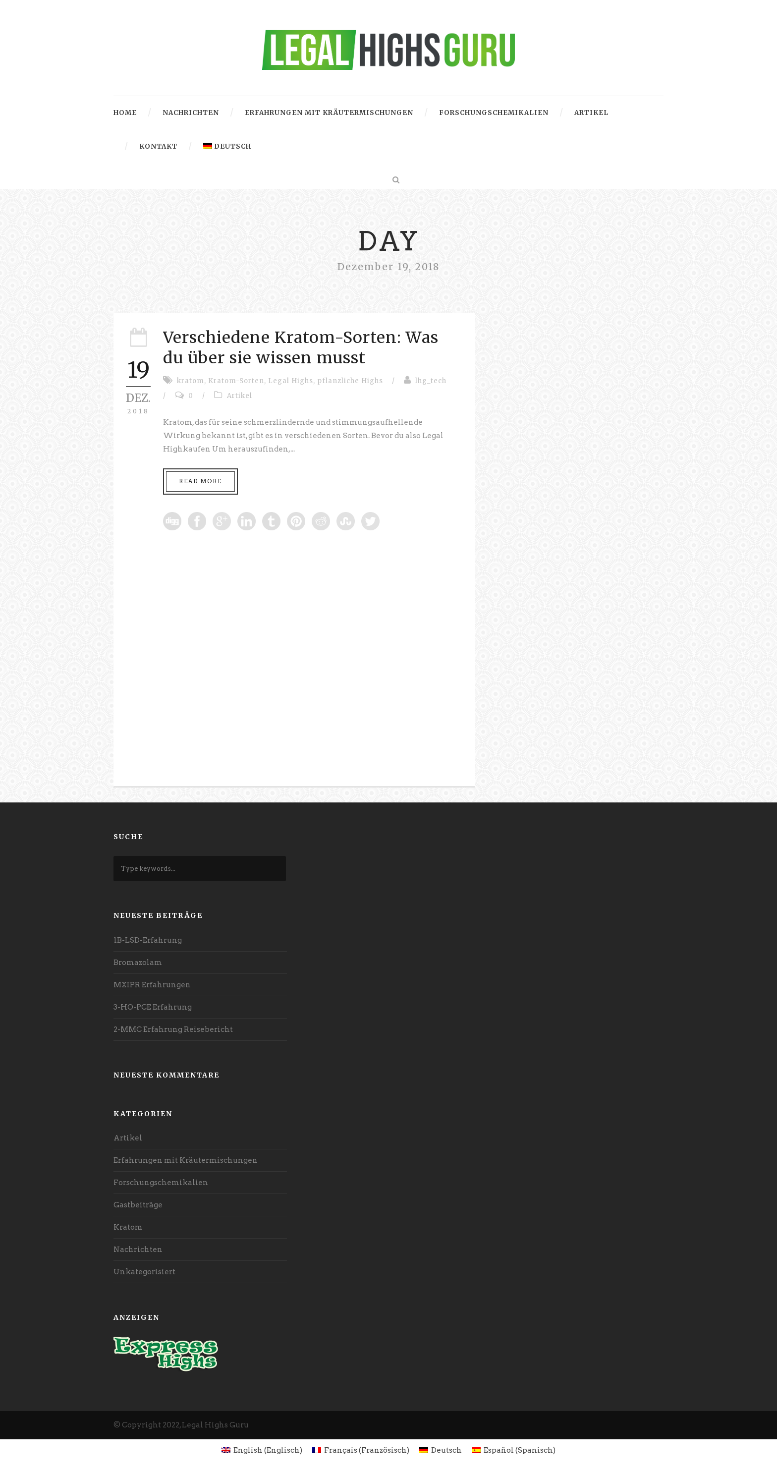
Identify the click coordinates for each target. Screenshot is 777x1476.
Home (125, 113)
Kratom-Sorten (236, 381)
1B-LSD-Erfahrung (147, 940)
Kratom (128, 1227)
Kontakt (158, 146)
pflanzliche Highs (350, 381)
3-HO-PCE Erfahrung (152, 1007)
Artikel (591, 113)
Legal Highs (290, 381)
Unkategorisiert (144, 1271)
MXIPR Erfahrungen (152, 984)
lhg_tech (430, 381)
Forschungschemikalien (494, 113)
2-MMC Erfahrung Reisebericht (173, 1029)
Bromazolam (137, 962)
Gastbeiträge (138, 1204)
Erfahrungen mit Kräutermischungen (329, 113)
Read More (200, 481)
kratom (190, 381)
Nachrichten (191, 113)
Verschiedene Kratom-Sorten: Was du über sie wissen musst (301, 348)
